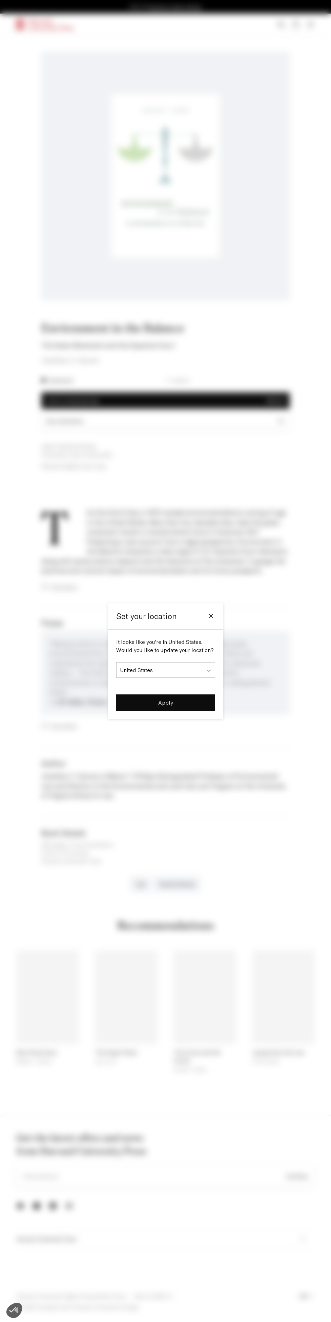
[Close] (211, 616)
